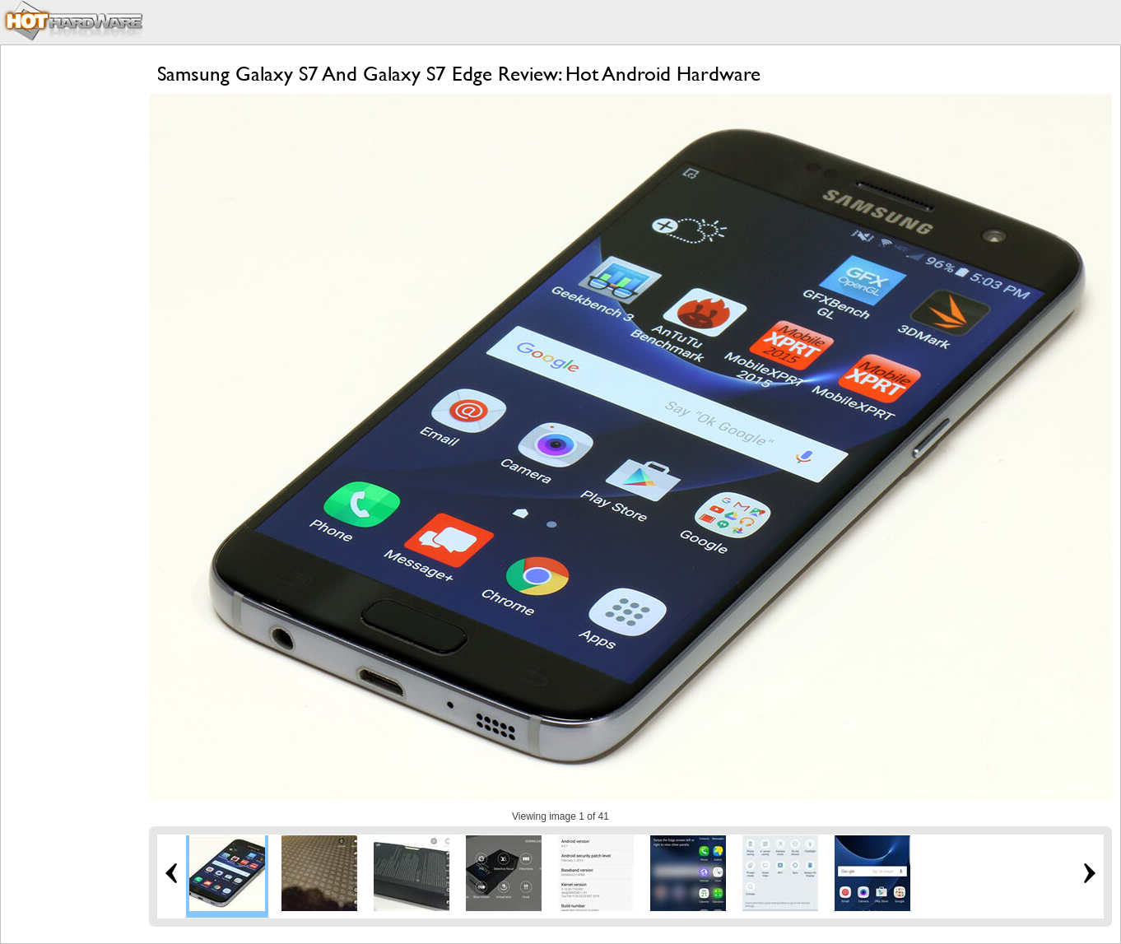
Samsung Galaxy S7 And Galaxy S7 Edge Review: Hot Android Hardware (459, 74)
